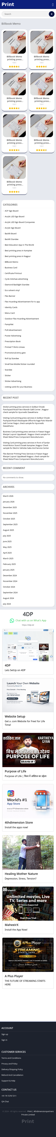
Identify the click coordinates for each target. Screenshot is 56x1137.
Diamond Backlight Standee (17, 284)
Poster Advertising (13, 335)
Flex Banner (10, 296)
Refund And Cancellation (12, 1075)
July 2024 (7, 603)
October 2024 (9, 586)
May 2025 (7, 547)
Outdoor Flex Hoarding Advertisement (22, 318)
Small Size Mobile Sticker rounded (20, 364)
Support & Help (8, 1080)
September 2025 (10, 524)
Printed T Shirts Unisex (15, 347)
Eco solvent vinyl (12, 290)
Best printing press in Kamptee (18, 250)
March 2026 (8, 496)
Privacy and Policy (9, 1063)
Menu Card (10, 313)
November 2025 (10, 513)
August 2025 (8, 530)
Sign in (4, 1040)
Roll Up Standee (12, 358)
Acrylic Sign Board (12, 227)
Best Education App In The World (19, 245)
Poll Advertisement (13, 330)
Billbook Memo (11, 262)
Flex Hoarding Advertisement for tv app (22, 301)
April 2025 (7, 552)
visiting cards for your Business (18, 386)
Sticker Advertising (13, 381)
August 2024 (8, 598)
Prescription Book (13, 341)
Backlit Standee (11, 239)
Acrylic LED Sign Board (14, 216)
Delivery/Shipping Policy (12, 1069)
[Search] (28, 14)
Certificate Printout (13, 273)
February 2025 (9, 564)
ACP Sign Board (11, 210)
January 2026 (8, 501)
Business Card (11, 267)
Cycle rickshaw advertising (16, 279)
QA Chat (5, 1101)
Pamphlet (9, 324)
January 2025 (8, 569)
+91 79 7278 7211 (8, 1095)
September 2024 (10, 592)
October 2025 (9, 518)
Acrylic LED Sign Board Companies (20, 222)
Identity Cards (11, 307)
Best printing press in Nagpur (18, 256)
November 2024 (10, 581)
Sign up (4, 1034)
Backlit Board (10, 233)
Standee (8, 369)
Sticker (8, 375)
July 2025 (7, 535)
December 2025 (10, 507)
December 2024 (10, 575)
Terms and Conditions (11, 1058)
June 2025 (7, 541)
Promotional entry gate (15, 352)
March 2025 (8, 558)
